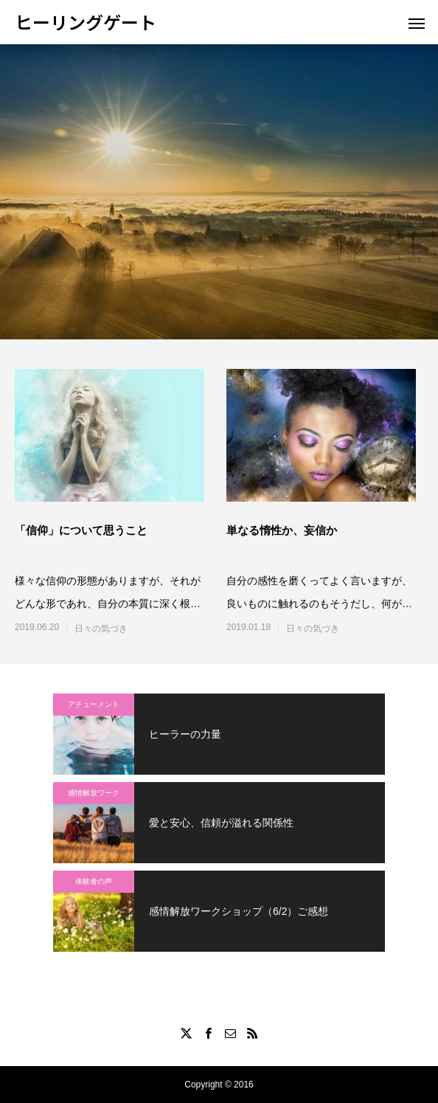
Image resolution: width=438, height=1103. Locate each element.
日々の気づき (101, 628)
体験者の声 (93, 881)
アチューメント (93, 704)
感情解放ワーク (93, 793)
